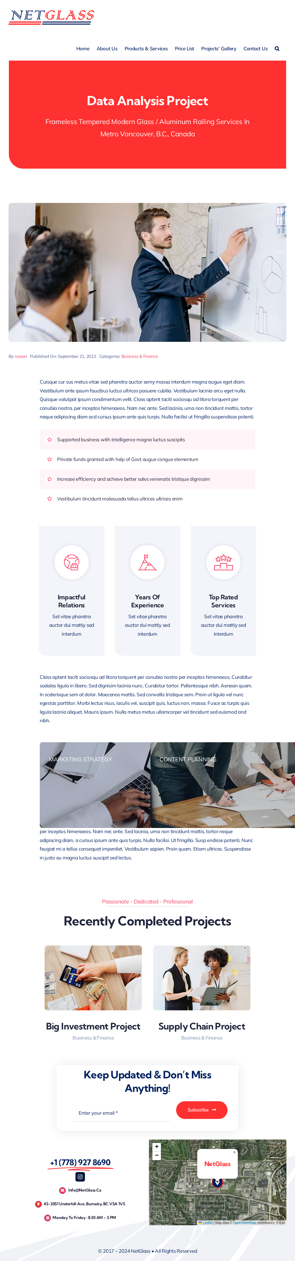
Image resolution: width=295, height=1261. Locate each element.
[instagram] (80, 1177)
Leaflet (205, 1223)
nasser (21, 356)
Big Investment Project (93, 1026)
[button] (277, 48)
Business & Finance (139, 356)
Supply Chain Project (201, 1026)
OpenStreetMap (244, 1223)
